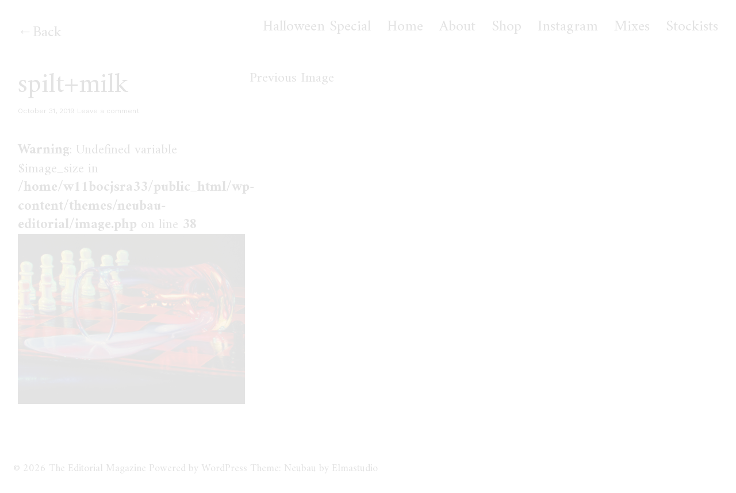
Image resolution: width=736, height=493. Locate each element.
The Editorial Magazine (97, 468)
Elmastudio (355, 468)
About (457, 27)
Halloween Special (317, 27)
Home (405, 27)
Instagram (568, 27)
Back (47, 32)
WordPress (224, 468)
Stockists (692, 27)
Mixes (632, 27)
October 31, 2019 (46, 111)
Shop (507, 27)
